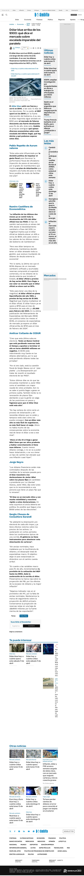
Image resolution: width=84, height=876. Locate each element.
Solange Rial (16, 48)
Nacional (13, 845)
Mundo (23, 845)
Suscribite (31, 625)
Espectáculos (44, 848)
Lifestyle (62, 841)
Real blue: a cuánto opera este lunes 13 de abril (16, 819)
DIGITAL (19, 861)
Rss (68, 848)
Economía (27, 20)
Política (50, 20)
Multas (31, 854)
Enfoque (36, 10)
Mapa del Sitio (15, 851)
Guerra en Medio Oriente (48, 10)
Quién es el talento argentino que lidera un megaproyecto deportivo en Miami (50, 108)
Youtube (29, 831)
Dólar (14, 10)
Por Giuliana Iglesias (48, 783)
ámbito (11, 24)
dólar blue (16, 106)
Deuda (60, 10)
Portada (12, 838)
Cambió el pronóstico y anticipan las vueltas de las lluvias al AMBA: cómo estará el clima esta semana (53, 162)
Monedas (46, 279)
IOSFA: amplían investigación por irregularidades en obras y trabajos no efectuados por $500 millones (50, 88)
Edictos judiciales (16, 854)
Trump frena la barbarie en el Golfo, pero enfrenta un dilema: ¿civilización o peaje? (50, 126)
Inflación (21, 10)
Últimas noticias (26, 838)
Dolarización (74, 10)
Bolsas (51, 279)
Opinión (72, 20)
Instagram (19, 831)
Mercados (30, 841)
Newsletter (80, 19)
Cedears (63, 279)
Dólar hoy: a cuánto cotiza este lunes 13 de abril (49, 60)
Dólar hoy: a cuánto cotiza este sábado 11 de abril (33, 659)
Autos (33, 848)
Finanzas (39, 20)
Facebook (14, 831)
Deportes (34, 845)
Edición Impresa (47, 845)
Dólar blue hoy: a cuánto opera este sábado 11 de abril (16, 659)
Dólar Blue (28, 24)
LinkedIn (24, 831)
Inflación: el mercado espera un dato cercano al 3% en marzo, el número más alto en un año (53, 232)
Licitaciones (42, 854)
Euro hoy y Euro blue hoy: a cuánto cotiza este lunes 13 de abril (16, 804)
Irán (67, 10)
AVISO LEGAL (62, 851)
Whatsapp (33, 831)
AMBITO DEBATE (56, 861)
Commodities (57, 279)
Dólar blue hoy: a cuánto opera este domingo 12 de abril (22, 191)
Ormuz (29, 10)
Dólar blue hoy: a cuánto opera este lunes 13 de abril (50, 71)
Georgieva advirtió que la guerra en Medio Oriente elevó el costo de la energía (53, 208)
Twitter (10, 831)
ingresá (80, 14)
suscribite (73, 14)
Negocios (61, 20)
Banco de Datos (15, 841)
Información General (18, 848)
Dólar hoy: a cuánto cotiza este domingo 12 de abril (39, 190)
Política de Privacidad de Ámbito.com (39, 851)
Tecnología (58, 848)
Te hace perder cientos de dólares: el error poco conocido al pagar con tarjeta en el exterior (50, 805)
